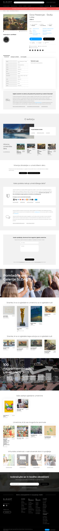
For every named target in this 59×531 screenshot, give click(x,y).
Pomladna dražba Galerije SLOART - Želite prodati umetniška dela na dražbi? (29, 8)
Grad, (34, 34)
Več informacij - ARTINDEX (10, 384)
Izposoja (22, 502)
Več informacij (52, 529)
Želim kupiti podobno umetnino (47, 31)
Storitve (22, 506)
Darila (37, 506)
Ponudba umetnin (9, 467)
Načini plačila (22, 202)
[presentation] (29, 255)
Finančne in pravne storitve (31, 509)
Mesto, (37, 33)
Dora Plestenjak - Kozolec (6, 348)
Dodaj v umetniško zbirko (42, 46)
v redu (47, 529)
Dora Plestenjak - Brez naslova (39, 152)
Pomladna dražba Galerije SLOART (12, 291)
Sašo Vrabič (45, 517)
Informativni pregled (30, 504)
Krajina (34, 30)
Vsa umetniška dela (6, 151)
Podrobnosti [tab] (6, 56)
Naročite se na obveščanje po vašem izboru (29, 487)
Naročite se (44, 484)
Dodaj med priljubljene (33, 46)
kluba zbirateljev (38, 102)
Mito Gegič (45, 522)
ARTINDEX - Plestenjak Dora (48, 28)
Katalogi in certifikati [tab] (15, 56)
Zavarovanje (37, 202)
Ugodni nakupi (37, 504)
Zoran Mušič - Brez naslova (5, 316)
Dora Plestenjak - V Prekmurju (47, 352)
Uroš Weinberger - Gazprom (34, 435)
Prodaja (29, 502)
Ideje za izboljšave (45, 505)
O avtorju (33, 132)
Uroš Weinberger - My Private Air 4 (47, 437)
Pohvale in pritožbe (45, 507)
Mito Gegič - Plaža (20, 438)
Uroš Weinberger (46, 523)
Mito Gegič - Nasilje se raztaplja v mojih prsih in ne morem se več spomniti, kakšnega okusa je (6, 442)
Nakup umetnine (15, 202)
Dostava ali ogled (30, 202)
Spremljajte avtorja (40, 132)
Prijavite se (23, 173)
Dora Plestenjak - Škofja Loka (19, 151)
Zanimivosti (38, 509)
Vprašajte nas (29, 259)
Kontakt (44, 502)
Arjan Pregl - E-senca (6, 416)
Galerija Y (7, 512)
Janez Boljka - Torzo (19, 329)
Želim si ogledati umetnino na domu (19, 106)
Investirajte (38, 512)
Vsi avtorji (48, 132)
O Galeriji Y (45, 516)
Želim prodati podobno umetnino (47, 34)
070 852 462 (16, 213)
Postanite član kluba (33, 173)
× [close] (57, 9)
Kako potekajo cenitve (30, 223)
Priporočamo (38, 510)
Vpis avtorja (30, 512)
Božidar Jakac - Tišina (33, 324)
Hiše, (39, 33)
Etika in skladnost (45, 511)
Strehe (36, 34)
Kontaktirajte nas (44, 106)
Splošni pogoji (45, 513)
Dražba (22, 505)
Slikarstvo (34, 31)
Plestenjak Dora (36, 28)
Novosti (37, 502)
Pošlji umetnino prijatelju (34, 47)
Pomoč (44, 509)
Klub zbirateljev (23, 512)
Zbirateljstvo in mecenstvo (24, 509)
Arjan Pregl (45, 519)
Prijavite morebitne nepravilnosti (18, 223)
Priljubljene (38, 507)
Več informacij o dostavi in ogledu (33, 106)
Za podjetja (38, 513)
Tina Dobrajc (45, 520)
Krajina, (34, 33)
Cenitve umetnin (30, 507)
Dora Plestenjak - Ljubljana (47, 315)
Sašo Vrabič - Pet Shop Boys (20, 410)
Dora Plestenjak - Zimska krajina (29, 151)
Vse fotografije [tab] (23, 56)
